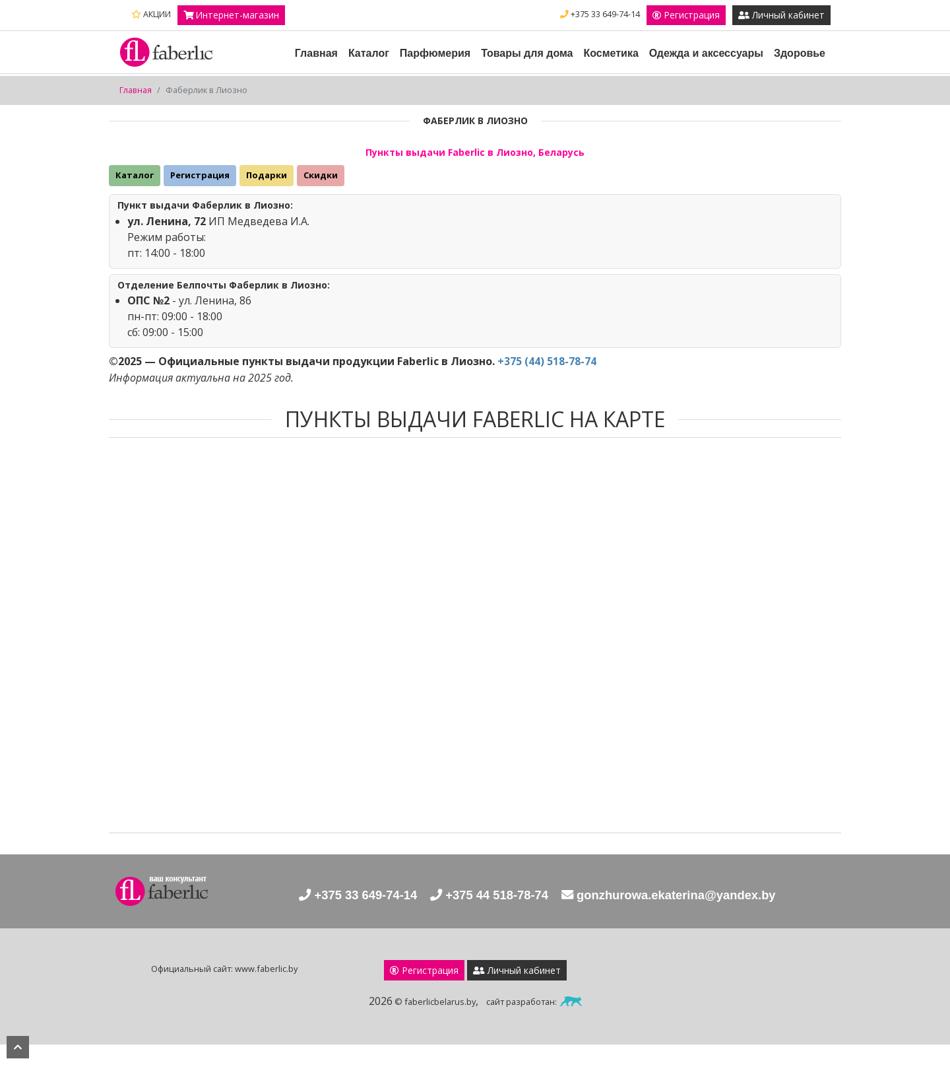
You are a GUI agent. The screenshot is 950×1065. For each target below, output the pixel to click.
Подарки (266, 196)
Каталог (368, 74)
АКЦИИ (151, 14)
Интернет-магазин (231, 15)
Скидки (320, 196)
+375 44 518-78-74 (483, 916)
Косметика (610, 74)
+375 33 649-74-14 (703, 14)
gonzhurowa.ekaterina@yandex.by (684, 916)
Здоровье (799, 74)
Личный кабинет (781, 36)
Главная (316, 74)
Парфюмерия (435, 74)
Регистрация (790, 15)
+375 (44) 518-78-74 (546, 382)
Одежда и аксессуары (706, 74)
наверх (18, 1047)
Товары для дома (527, 74)
